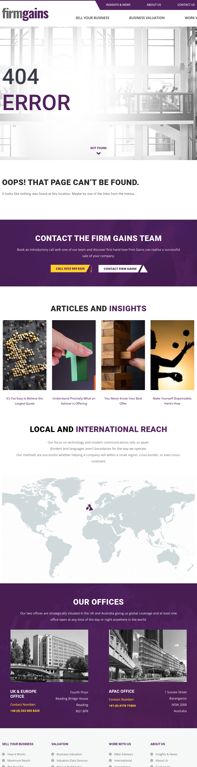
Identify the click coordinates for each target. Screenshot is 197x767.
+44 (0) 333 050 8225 (25, 711)
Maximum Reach (17, 761)
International (121, 761)
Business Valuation (147, 18)
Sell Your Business (92, 18)
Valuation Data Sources (71, 761)
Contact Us (186, 4)
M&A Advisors (122, 754)
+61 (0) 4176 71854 (122, 706)
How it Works (14, 754)
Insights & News (118, 4)
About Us (154, 4)
